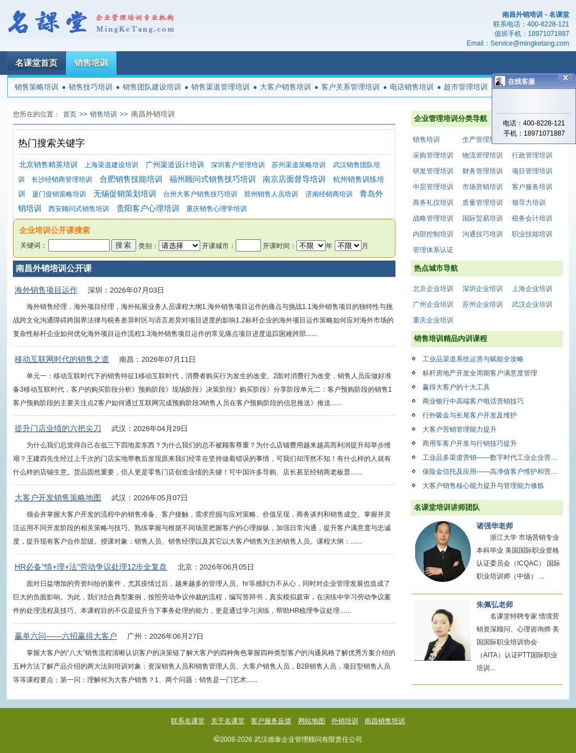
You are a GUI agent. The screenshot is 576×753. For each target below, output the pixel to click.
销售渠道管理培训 (220, 87)
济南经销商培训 (329, 194)
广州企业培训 (433, 304)
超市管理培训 (466, 87)
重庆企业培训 (433, 320)
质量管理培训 (482, 203)
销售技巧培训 (90, 87)
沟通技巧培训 (482, 234)
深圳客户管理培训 (238, 165)
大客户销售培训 (285, 87)
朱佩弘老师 (494, 604)
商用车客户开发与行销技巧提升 (469, 443)
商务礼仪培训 (433, 203)
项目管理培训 (532, 171)
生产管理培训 (482, 140)
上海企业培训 (532, 289)
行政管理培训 (532, 155)
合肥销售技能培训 (131, 179)
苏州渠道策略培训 (299, 165)
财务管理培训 (482, 171)
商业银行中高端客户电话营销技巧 (473, 401)
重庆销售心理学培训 (216, 209)
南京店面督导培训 (294, 179)
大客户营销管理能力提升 (459, 429)
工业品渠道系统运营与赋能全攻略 (473, 359)
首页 (69, 114)
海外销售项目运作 (46, 289)
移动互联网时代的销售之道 (62, 359)
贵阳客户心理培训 (147, 208)
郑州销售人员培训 (271, 194)
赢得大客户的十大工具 (456, 387)
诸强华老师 (494, 526)
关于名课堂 (228, 721)
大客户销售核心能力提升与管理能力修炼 (483, 486)
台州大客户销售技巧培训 (200, 194)
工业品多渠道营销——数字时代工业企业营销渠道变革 (492, 457)
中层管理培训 (433, 187)
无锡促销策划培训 (124, 194)
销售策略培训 (36, 87)
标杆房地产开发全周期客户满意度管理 (479, 373)
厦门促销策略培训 (59, 194)
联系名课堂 (188, 721)
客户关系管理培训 (350, 87)
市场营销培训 (482, 187)
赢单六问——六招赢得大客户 (66, 635)
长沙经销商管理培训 (62, 179)
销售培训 (91, 63)
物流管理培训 (482, 155)
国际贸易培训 (482, 218)
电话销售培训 (412, 87)
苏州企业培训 (482, 304)
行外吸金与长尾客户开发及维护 (469, 415)
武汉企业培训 (532, 304)
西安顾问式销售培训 (78, 209)
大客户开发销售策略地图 (58, 497)
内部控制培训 (433, 234)
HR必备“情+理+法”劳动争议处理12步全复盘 (91, 566)
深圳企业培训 (482, 289)
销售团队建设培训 (152, 87)
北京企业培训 (433, 289)
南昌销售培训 (384, 721)
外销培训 (344, 721)
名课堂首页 (36, 63)
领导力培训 (529, 203)
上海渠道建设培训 (111, 165)
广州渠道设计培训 (175, 164)
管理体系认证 (433, 250)
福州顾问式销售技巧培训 (212, 179)
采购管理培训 (433, 155)
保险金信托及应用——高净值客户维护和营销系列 (492, 472)
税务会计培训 (532, 218)
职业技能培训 (532, 234)
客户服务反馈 (271, 721)
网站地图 (311, 721)
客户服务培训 (532, 187)
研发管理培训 (433, 171)
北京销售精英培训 (48, 164)
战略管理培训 (433, 218)
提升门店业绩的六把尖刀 (58, 428)
